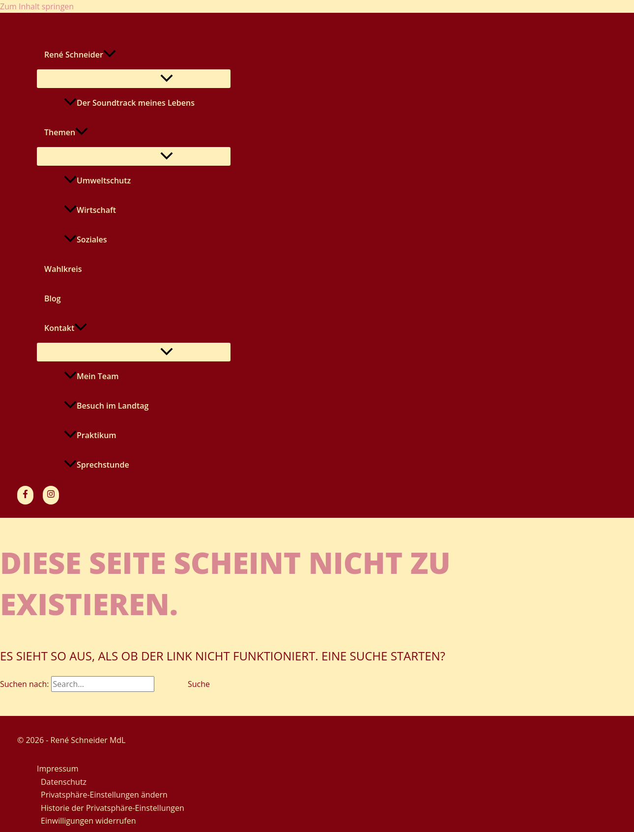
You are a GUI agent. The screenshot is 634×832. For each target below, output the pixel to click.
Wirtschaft (90, 210)
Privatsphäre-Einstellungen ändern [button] (104, 794)
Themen (66, 132)
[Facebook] (25, 495)
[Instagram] (51, 495)
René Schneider (80, 54)
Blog (52, 298)
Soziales (85, 239)
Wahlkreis (63, 269)
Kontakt (65, 328)
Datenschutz (63, 781)
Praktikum (90, 435)
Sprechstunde (96, 464)
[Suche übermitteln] (166, 684)
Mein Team (91, 376)
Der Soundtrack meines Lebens (129, 102)
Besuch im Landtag (106, 405)
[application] (109, 54)
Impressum (57, 768)
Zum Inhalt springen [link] (37, 6)
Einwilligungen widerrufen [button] (88, 820)
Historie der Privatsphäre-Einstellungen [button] (112, 807)
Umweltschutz (97, 180)
